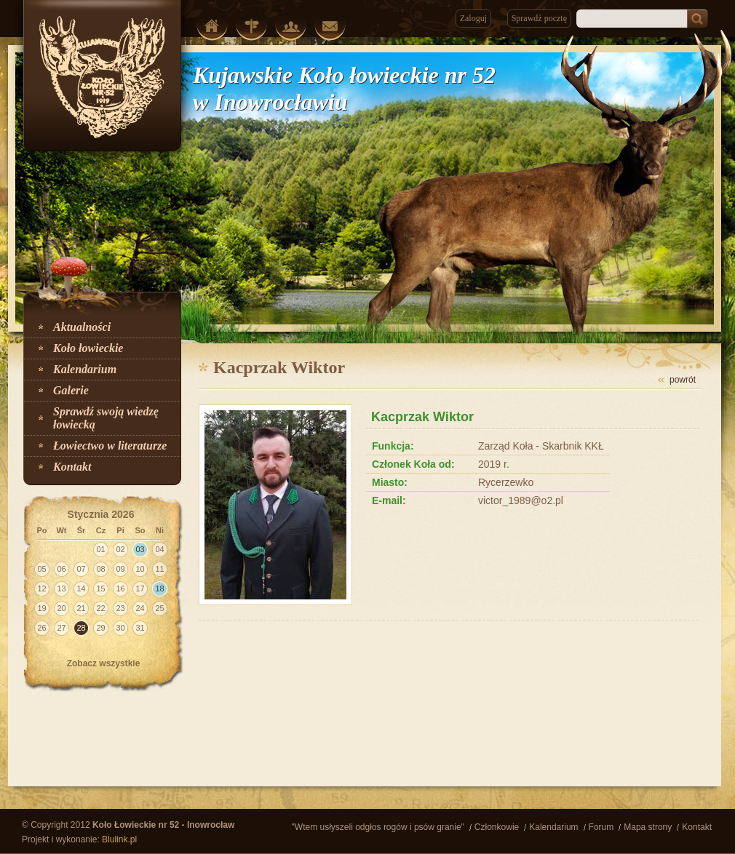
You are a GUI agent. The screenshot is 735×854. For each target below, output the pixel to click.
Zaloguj (473, 18)
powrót (683, 380)
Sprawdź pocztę (539, 18)
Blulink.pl (119, 839)
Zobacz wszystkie (103, 663)
